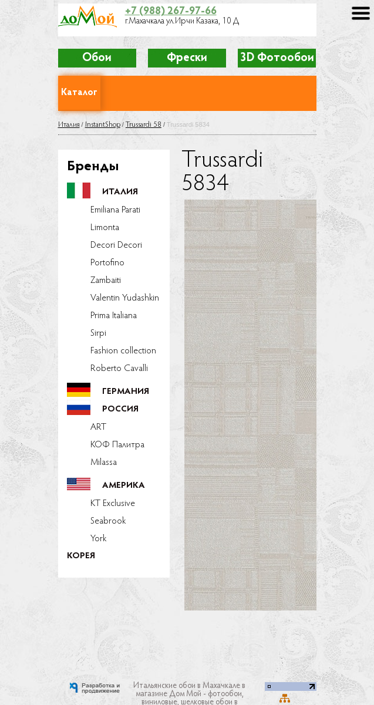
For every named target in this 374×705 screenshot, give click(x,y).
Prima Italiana (113, 316)
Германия (125, 391)
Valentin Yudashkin (124, 298)
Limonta (104, 227)
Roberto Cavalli (119, 368)
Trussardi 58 (143, 125)
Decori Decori (116, 245)
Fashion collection (123, 351)
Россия (120, 409)
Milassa (103, 462)
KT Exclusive (112, 503)
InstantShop (102, 125)
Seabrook (108, 521)
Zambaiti (105, 280)
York (98, 539)
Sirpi (98, 333)
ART (98, 427)
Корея (81, 556)
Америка (123, 485)
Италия (69, 125)
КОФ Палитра (117, 445)
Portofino (107, 263)
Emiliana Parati (115, 210)
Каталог (79, 92)
